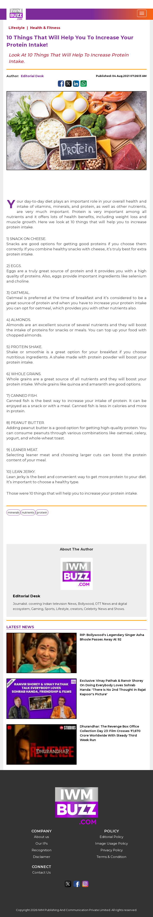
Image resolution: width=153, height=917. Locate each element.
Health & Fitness (45, 28)
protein (42, 512)
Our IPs (42, 843)
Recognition (41, 850)
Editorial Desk (32, 76)
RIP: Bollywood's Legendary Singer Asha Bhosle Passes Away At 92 (112, 637)
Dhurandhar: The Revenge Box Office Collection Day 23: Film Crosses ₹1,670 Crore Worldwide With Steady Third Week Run (110, 733)
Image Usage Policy (111, 843)
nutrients (28, 512)
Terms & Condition (111, 857)
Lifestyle (17, 28)
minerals (13, 512)
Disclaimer (41, 857)
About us (41, 837)
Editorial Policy (111, 837)
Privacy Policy (111, 850)
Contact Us (41, 872)
